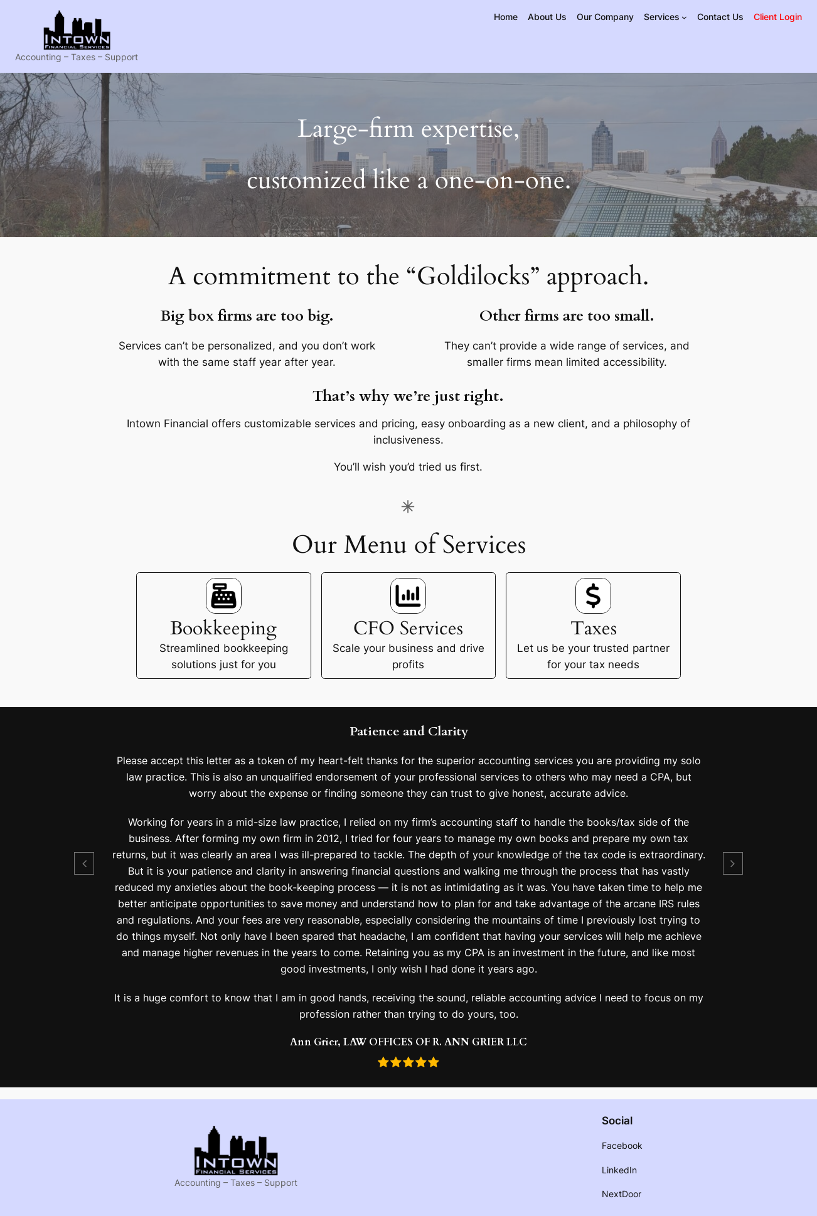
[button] (84, 863)
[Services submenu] (684, 17)
